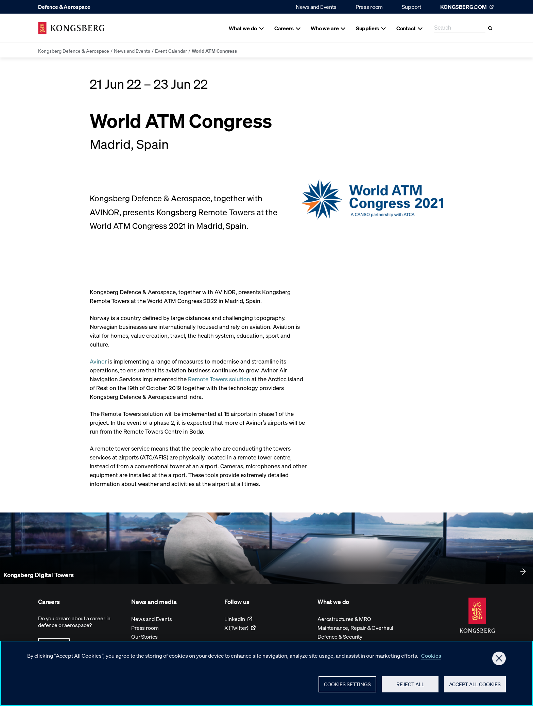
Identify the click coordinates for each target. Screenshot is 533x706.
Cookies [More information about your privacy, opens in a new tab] (431, 657)
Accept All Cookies (475, 686)
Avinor (98, 361)
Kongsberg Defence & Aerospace (73, 51)
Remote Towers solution (219, 379)
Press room (369, 6)
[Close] (499, 660)
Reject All (410, 686)
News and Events (316, 6)
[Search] (490, 28)
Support (411, 6)
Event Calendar (171, 51)
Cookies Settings (347, 686)
